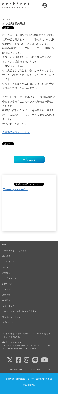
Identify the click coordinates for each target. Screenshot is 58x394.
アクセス (6, 289)
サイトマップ (8, 306)
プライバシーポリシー (12, 317)
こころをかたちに (10, 278)
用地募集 (6, 295)
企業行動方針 (8, 322)
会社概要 (6, 256)
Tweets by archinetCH (15, 189)
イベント (6, 267)
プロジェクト (8, 262)
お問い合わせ (8, 284)
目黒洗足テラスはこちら (16, 132)
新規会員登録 (29, 385)
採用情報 (6, 300)
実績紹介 (6, 273)
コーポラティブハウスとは (14, 251)
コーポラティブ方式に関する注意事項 (19, 311)
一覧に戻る (29, 159)
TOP (4, 245)
